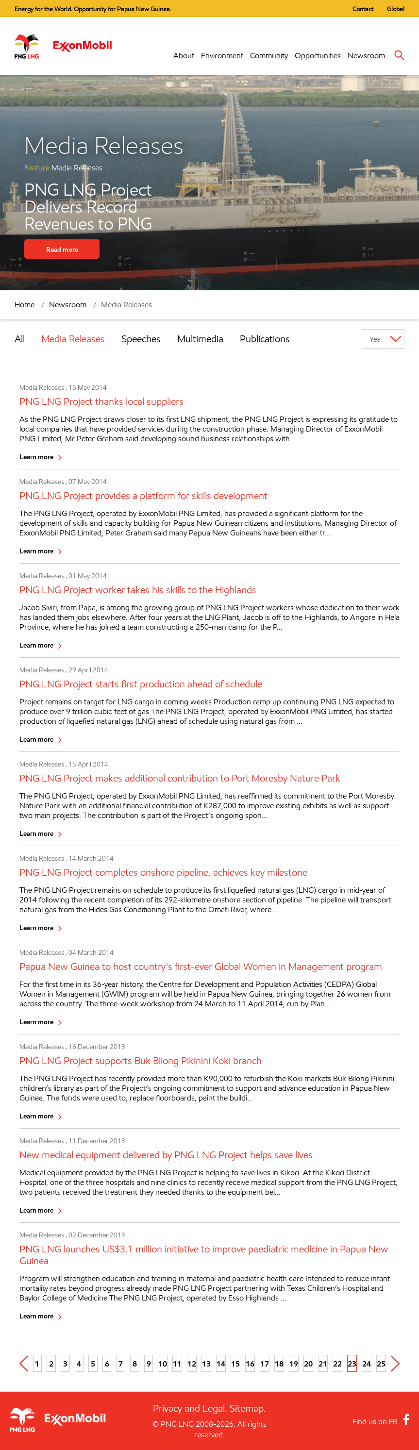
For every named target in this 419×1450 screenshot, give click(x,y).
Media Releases (126, 304)
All (20, 339)
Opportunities (318, 55)
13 (206, 1363)
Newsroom (366, 55)
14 (221, 1363)
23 (352, 1363)
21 (322, 1363)
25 (381, 1363)
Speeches (141, 339)
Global (395, 9)
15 (235, 1363)
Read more (62, 249)
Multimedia (200, 339)
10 (162, 1363)
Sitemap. (248, 1408)
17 (264, 1363)
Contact (362, 9)
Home (24, 304)
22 (337, 1363)
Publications (265, 339)
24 (366, 1363)
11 (177, 1363)
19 (293, 1363)
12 (191, 1363)
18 (279, 1363)
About (183, 55)
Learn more (36, 456)
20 (308, 1363)
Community (269, 55)
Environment (222, 55)
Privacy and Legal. (190, 1408)
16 (250, 1363)
